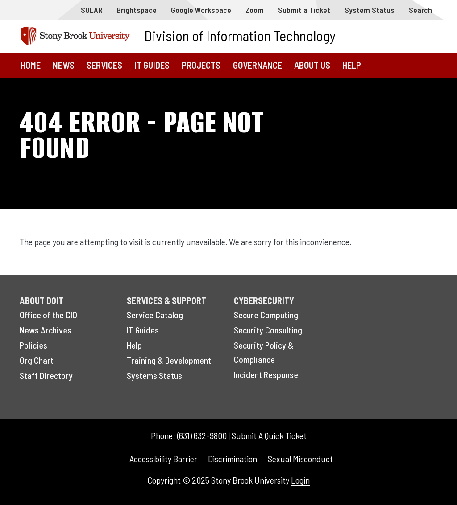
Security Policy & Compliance (264, 352)
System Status (370, 10)
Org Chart (37, 360)
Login (300, 480)
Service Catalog (155, 314)
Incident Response (266, 374)
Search (420, 10)
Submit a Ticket (304, 10)
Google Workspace (201, 10)
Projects (201, 64)
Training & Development (169, 360)
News (64, 64)
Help (351, 64)
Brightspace (137, 10)
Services (104, 64)
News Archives (45, 329)
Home (31, 64)
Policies (33, 345)
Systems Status (154, 375)
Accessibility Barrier (163, 458)
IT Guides (152, 64)
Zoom (254, 10)
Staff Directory (46, 375)
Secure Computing (266, 314)
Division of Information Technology (240, 35)
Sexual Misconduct (300, 458)
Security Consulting (268, 329)
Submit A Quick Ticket (269, 435)
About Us (312, 64)
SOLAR (92, 10)
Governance (257, 64)
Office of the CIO (48, 314)
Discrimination (232, 458)
